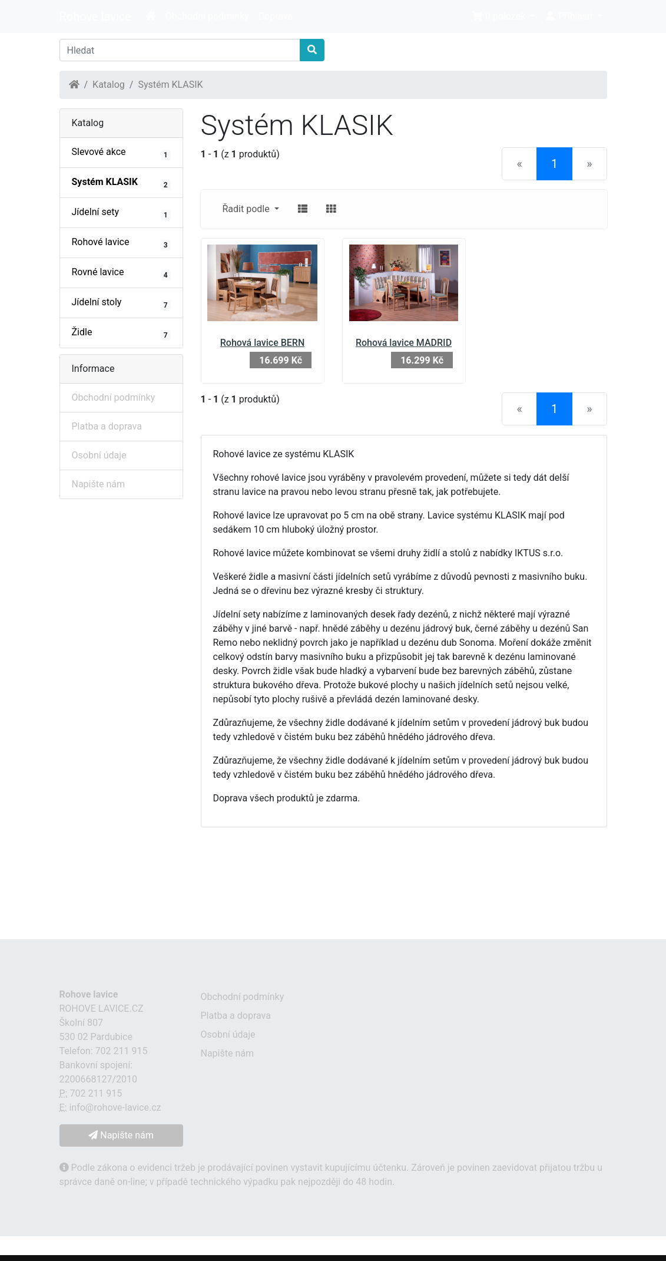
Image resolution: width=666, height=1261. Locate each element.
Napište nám (98, 484)
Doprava (276, 16)
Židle (121, 333)
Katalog (108, 84)
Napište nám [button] (120, 1135)
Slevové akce (121, 153)
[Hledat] (179, 50)
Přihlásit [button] (569, 16)
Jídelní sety (121, 213)
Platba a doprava (107, 426)
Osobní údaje (99, 455)
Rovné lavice (121, 273)
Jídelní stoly (121, 303)
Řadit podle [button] (247, 208)
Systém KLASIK (170, 84)
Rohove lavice (95, 16)
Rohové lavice (121, 243)
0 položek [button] (499, 16)
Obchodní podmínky (207, 16)
